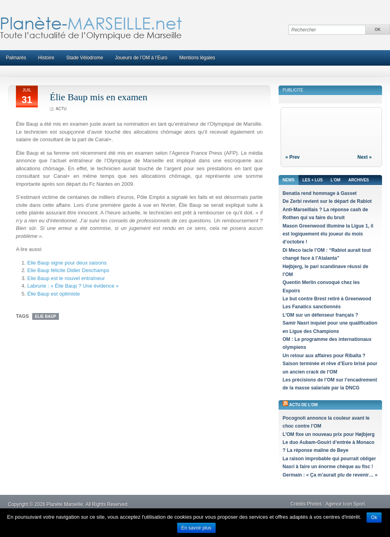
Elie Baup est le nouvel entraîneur (66, 278)
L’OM (335, 180)
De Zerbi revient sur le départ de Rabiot (327, 201)
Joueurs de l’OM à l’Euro (141, 57)
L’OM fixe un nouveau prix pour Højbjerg (328, 434)
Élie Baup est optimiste (53, 294)
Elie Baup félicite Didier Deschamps (68, 270)
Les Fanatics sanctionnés (312, 306)
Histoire (46, 57)
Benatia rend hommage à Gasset (320, 193)
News (288, 180)
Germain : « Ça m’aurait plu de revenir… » (330, 475)
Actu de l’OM (303, 405)
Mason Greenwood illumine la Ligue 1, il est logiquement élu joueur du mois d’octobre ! (328, 234)
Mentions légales (197, 57)
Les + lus (312, 180)
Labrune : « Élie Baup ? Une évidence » (73, 286)
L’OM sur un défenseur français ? (320, 315)
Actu (61, 109)
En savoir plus (196, 528)
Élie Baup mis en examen (98, 97)
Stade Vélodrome (84, 57)
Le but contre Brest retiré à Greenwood (327, 299)
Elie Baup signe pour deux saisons (66, 263)
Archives (358, 180)
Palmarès (16, 57)
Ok (374, 517)
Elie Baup (45, 316)
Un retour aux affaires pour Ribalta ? (324, 355)
